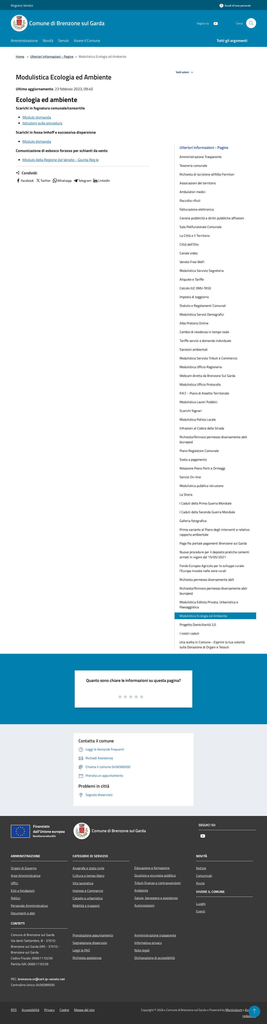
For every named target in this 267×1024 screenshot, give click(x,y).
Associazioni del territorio (198, 183)
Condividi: (26, 173)
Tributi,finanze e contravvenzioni (157, 882)
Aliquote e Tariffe (192, 279)
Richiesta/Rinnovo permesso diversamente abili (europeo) (213, 439)
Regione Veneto (22, 5)
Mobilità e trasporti (86, 905)
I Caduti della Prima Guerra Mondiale (206, 503)
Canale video (189, 253)
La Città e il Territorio (195, 235)
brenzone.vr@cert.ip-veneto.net (41, 978)
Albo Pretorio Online (194, 323)
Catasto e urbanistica (88, 898)
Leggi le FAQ (81, 950)
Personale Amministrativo (29, 905)
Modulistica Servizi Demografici (202, 314)
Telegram (82, 180)
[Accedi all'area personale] (235, 5)
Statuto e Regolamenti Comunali (203, 305)
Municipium (233, 1009)
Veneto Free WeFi (192, 261)
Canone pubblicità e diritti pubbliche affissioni (212, 218)
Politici (15, 898)
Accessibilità (30, 1009)
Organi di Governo (24, 868)
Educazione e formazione (152, 867)
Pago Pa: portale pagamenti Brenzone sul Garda (213, 543)
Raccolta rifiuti (190, 200)
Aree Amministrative (25, 875)
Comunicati (204, 875)
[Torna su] (254, 1011)
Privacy (49, 1009)
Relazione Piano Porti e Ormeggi (202, 468)
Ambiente (141, 890)
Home (20, 56)
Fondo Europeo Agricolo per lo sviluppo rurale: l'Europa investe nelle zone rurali (212, 568)
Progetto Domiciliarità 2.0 (198, 624)
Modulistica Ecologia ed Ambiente (203, 615)
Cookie (64, 1009)
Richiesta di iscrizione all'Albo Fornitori (207, 174)
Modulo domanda (37, 117)
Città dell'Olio (189, 244)
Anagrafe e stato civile (88, 868)
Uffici (14, 883)
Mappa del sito (84, 1009)
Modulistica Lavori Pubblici (198, 401)
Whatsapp (62, 180)
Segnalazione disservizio (90, 942)
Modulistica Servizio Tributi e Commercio (208, 358)
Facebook (25, 180)
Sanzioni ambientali (194, 349)
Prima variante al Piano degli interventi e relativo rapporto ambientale (214, 532)
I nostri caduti (189, 633)
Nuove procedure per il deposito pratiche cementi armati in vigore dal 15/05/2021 (214, 555)
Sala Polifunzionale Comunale (201, 226)
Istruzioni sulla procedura (42, 123)
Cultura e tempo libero (88, 875)
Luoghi (201, 903)
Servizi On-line (190, 476)
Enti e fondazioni (23, 890)
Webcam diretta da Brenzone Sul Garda (207, 375)
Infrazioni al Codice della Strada (202, 428)
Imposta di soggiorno (194, 296)
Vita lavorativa (83, 883)
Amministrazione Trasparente (201, 156)
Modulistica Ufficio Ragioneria (201, 366)
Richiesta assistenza (87, 957)
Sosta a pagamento (193, 459)
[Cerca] (251, 23)
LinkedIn (101, 180)
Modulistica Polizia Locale (198, 419)
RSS (14, 1009)
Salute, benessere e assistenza (156, 897)
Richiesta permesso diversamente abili (207, 579)
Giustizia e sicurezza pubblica (155, 875)
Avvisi (200, 883)
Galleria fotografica (193, 520)
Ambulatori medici (192, 191)
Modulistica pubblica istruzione (201, 485)
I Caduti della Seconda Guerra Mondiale (207, 512)
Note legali (142, 950)
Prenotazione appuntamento (93, 935)
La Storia (186, 494)
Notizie (201, 868)
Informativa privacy (148, 942)
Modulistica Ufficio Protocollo (200, 384)
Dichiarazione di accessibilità (154, 957)
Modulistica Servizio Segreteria (202, 270)
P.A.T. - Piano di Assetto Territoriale (204, 393)
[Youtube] (214, 23)
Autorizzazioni (144, 905)
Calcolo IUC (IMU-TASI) (195, 288)
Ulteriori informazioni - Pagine (51, 56)
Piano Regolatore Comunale (199, 450)
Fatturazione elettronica (197, 209)
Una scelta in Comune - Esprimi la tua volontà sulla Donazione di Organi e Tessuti (212, 645)
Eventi (200, 911)
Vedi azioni (185, 72)
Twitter (43, 180)
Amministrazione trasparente (155, 935)
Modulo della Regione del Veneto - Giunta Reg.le (61, 160)
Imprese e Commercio (88, 890)
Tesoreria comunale (193, 165)
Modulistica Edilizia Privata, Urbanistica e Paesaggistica (209, 605)
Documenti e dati (23, 913)
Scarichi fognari (191, 410)
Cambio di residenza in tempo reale (204, 331)
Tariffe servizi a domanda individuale (205, 340)
